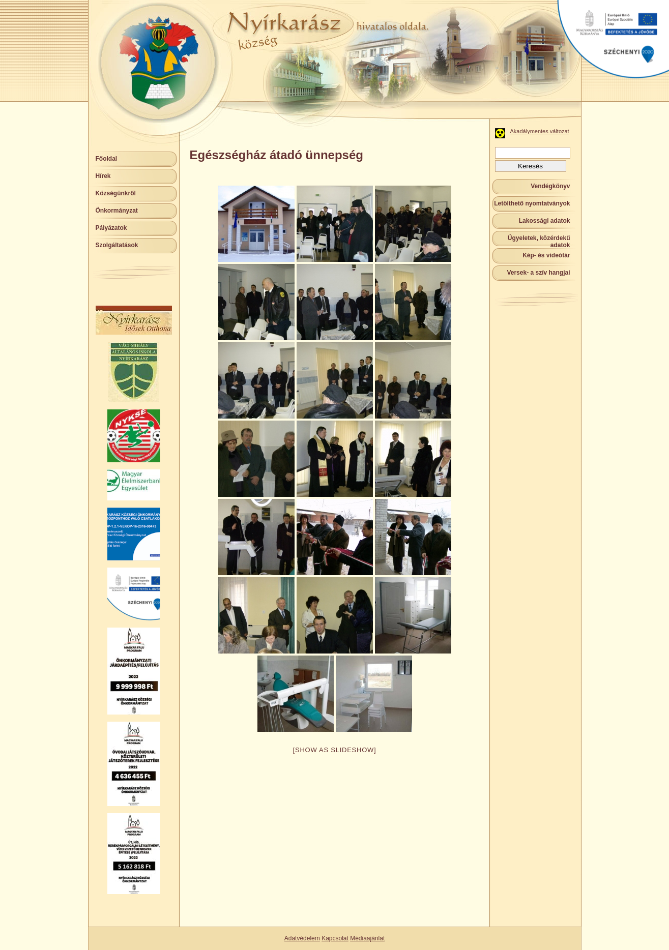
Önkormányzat (117, 210)
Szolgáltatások (117, 245)
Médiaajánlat (367, 938)
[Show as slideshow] (334, 750)
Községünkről (116, 193)
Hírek (103, 176)
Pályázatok (111, 227)
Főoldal (107, 158)
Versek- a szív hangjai (538, 272)
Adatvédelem (302, 938)
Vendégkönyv (550, 186)
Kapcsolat (335, 938)
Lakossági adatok (544, 220)
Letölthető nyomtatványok (532, 203)
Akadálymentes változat (539, 131)
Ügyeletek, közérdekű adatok (539, 241)
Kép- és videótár (546, 255)
